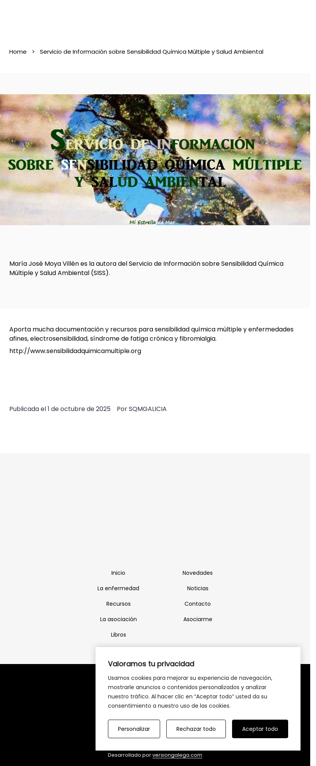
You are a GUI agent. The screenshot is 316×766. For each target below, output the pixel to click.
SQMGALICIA (148, 408)
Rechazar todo (196, 729)
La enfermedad (118, 588)
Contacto (197, 604)
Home (18, 52)
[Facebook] (146, 538)
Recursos (118, 604)
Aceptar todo (260, 729)
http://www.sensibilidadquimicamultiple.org (75, 350)
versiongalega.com (177, 755)
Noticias (197, 588)
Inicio (118, 573)
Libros (118, 635)
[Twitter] (163, 538)
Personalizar (134, 729)
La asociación (118, 619)
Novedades (198, 573)
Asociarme (197, 619)
